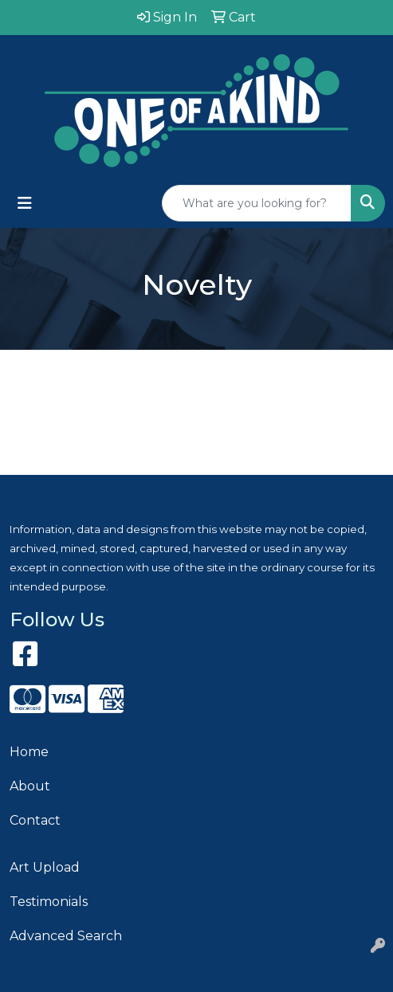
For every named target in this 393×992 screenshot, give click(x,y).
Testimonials (49, 901)
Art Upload (45, 867)
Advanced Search (66, 935)
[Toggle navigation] (24, 203)
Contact (35, 820)
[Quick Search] (257, 203)
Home (29, 751)
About (30, 786)
